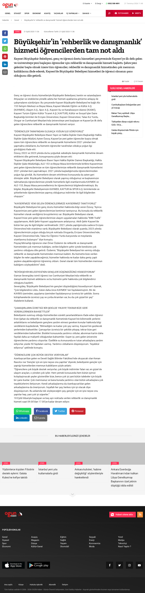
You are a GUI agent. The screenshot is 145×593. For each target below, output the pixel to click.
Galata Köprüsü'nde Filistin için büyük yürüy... (124, 132)
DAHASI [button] (86, 13)
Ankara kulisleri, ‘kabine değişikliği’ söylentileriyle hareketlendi (89, 473)
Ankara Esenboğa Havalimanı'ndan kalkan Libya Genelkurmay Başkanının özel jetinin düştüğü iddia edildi (124, 477)
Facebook (42, 411)
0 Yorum (138, 81)
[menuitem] (9, 13)
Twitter (60, 411)
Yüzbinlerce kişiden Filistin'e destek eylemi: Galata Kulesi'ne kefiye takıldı (18, 473)
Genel (17, 32)
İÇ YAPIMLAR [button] (72, 13)
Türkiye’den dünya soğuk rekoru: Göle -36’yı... (125, 123)
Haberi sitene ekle (122, 514)
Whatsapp (22, 411)
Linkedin (21, 417)
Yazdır (125, 81)
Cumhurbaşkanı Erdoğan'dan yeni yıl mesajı (125, 106)
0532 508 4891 (113, 3)
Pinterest (77, 411)
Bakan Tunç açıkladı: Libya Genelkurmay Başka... (123, 115)
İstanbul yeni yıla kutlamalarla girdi (124, 98)
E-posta (39, 417)
